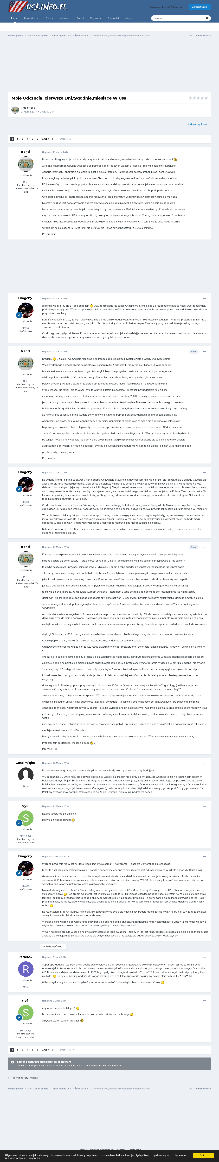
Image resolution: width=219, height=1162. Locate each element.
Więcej (128, 18)
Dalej (45, 139)
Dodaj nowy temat (197, 124)
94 (26, 181)
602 (25, 327)
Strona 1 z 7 (67, 139)
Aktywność (95, 18)
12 (25, 986)
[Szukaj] (168, 18)
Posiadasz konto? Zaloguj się (167, 7)
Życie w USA (47, 111)
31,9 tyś (25, 835)
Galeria (50, 18)
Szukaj (80, 18)
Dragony (25, 298)
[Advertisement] (109, 66)
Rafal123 (25, 957)
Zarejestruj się (199, 6)
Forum (14, 20)
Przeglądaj (113, 18)
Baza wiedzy (32, 18)
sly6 (25, 806)
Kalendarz (65, 18)
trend (31, 107)
